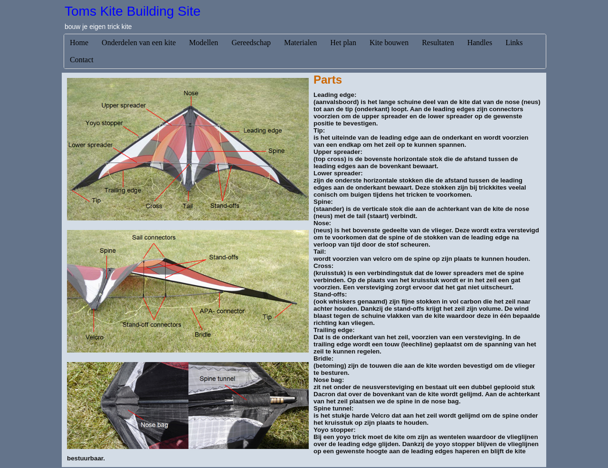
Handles (479, 42)
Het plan (343, 42)
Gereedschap (251, 42)
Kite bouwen (389, 42)
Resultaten (438, 42)
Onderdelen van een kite (139, 42)
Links (513, 42)
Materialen (300, 42)
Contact (82, 60)
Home (79, 42)
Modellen (203, 42)
